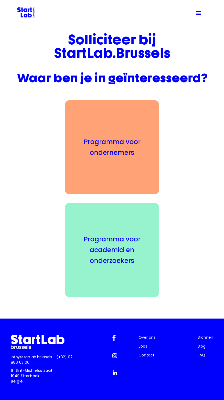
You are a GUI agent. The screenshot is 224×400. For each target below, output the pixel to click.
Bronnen (205, 337)
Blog (201, 346)
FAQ (201, 355)
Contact (146, 355)
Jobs (143, 346)
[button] (198, 13)
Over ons (147, 337)
